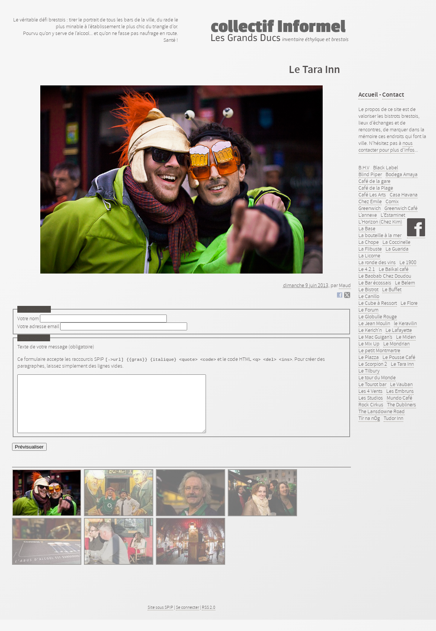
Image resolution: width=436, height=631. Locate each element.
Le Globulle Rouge (377, 316)
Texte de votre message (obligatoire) (55, 346)
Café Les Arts (372, 194)
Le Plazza (368, 357)
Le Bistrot (368, 289)
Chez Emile (370, 201)
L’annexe (367, 214)
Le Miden (406, 336)
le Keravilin (405, 323)
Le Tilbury (369, 370)
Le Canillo (368, 296)
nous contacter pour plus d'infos (386, 146)
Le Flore (409, 303)
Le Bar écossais (374, 282)
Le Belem (405, 282)
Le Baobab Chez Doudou (384, 275)
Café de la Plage (375, 187)
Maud (345, 285)
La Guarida (397, 248)
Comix (392, 201)
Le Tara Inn (402, 363)
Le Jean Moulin (374, 323)
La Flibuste (370, 248)
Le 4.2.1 (366, 269)
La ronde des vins (377, 262)
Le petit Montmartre (379, 350)
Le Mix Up (369, 343)
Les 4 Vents (370, 391)
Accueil (368, 94)
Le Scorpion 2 (372, 363)
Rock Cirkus (370, 404)
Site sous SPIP (160, 618)
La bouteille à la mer (379, 235)
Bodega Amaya (402, 174)
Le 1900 (407, 262)
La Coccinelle (396, 242)
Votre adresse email (38, 326)
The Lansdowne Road (381, 411)
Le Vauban (401, 384)
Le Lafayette (399, 330)
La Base (366, 228)
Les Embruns (400, 391)
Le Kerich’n (370, 330)
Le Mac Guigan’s (375, 336)
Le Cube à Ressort (377, 303)
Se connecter (187, 618)
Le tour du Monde (377, 377)
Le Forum (368, 309)
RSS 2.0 (208, 618)
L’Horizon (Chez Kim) (380, 221)
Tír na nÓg (369, 418)
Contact (393, 94)
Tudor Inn (393, 418)
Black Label (385, 167)
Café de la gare (374, 181)
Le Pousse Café (399, 357)
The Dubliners (401, 404)
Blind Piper (370, 174)
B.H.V (363, 167)
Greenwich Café (401, 208)
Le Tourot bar (372, 384)
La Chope (368, 242)
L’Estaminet (393, 214)
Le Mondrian (396, 343)
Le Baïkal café (394, 269)
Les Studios (370, 397)
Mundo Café (399, 397)
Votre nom (28, 318)
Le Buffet (391, 289)
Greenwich (369, 208)
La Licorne (369, 255)
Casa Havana (404, 194)
